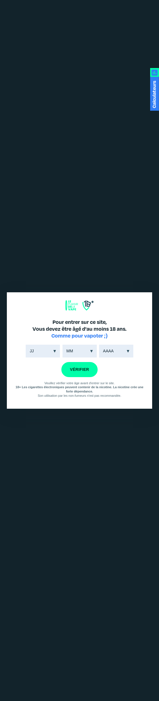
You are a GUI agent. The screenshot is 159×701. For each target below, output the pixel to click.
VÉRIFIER (79, 369)
